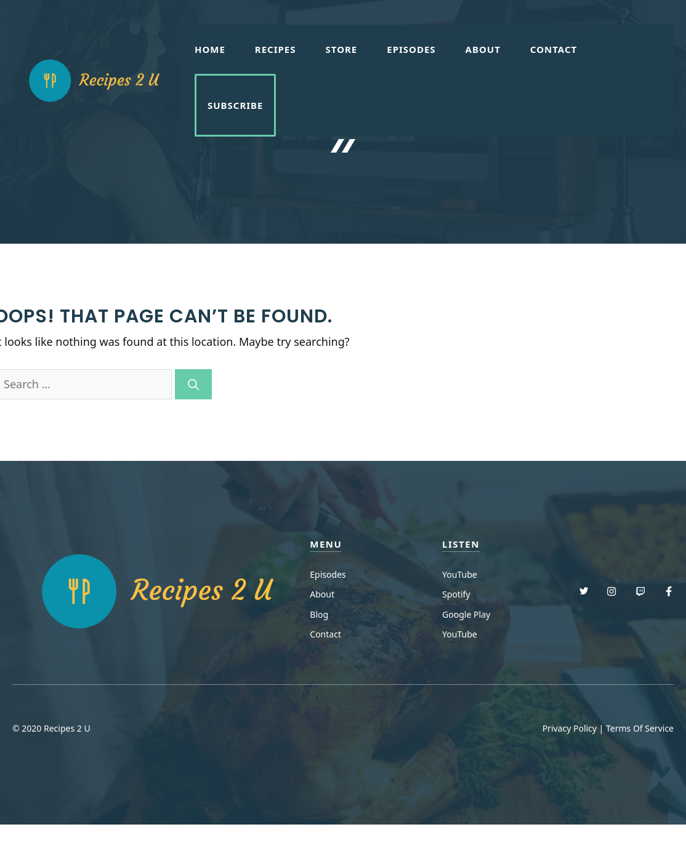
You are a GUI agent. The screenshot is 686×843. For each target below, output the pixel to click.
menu (326, 544)
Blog (319, 614)
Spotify (456, 594)
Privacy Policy (570, 728)
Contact (553, 49)
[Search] (193, 384)
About (483, 49)
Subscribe (236, 105)
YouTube (459, 574)
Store (342, 49)
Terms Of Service (640, 728)
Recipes (275, 49)
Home (210, 49)
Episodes (411, 49)
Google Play (466, 614)
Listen (461, 544)
